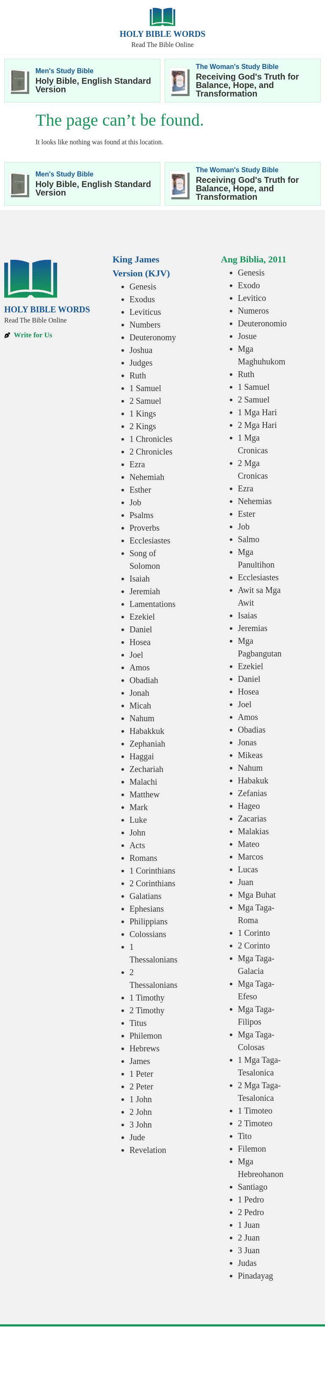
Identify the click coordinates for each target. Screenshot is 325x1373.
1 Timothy (147, 997)
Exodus (142, 299)
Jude (137, 1137)
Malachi (143, 781)
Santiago (252, 1186)
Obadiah (143, 680)
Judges (140, 362)
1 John (140, 1099)
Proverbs (144, 527)
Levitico (252, 298)
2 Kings (142, 426)
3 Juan (249, 1250)
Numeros (253, 310)
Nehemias (255, 501)
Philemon (145, 1035)
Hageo (249, 806)
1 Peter (141, 1073)
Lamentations (152, 604)
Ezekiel (142, 616)
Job (135, 502)
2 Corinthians (152, 883)
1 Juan (249, 1225)
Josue (247, 336)
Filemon (252, 1148)
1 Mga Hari (257, 412)
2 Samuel (145, 400)
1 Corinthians (152, 870)
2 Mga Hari (257, 425)
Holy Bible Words (163, 34)
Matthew (144, 794)
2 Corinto (254, 945)
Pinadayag (255, 1275)
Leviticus (145, 312)
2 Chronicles (151, 451)
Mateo (248, 844)
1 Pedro (251, 1199)
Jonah (139, 693)
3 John (140, 1124)
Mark (138, 807)
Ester (246, 513)
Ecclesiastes (150, 540)
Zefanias (252, 793)
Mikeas (250, 755)
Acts (137, 845)
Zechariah (146, 769)
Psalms (141, 515)
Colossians (147, 934)
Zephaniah (147, 743)
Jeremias (252, 628)
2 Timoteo (255, 1123)
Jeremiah (144, 591)
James (139, 1061)
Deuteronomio (262, 323)
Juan (245, 882)
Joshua (140, 350)
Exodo (249, 285)
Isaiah (139, 578)
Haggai (141, 756)
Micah (140, 705)
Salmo (248, 539)
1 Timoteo (255, 1110)
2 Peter (141, 1086)
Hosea (140, 642)
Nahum (141, 718)
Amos (139, 667)
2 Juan (249, 1237)
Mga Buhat (256, 894)
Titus (137, 1023)
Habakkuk (146, 731)
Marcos (250, 856)
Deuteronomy (152, 337)
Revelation (147, 1150)
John (137, 832)
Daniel (140, 629)
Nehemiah (146, 477)
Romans (143, 858)
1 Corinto (254, 932)
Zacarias (252, 818)
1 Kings (142, 413)
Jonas (247, 742)
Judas (247, 1263)
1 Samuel (145, 388)
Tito (245, 1136)
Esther (140, 489)
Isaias (247, 615)
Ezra (137, 464)
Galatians (145, 896)
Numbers (144, 324)
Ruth (137, 375)
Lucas (248, 869)
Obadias (252, 729)
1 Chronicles (151, 439)
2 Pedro (251, 1212)
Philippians (148, 921)
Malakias (253, 831)
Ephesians (146, 908)
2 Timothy (147, 1010)
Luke (138, 819)
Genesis (142, 286)
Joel (136, 654)
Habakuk (253, 780)
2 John (140, 1112)
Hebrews (144, 1048)
